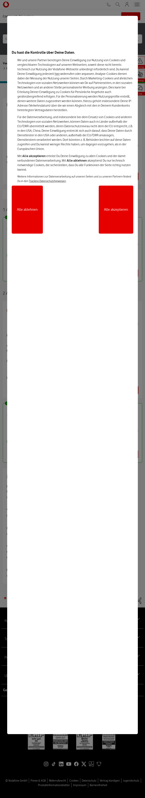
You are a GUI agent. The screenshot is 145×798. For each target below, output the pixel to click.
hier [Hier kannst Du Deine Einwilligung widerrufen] (57, 74)
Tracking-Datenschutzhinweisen (47, 181)
